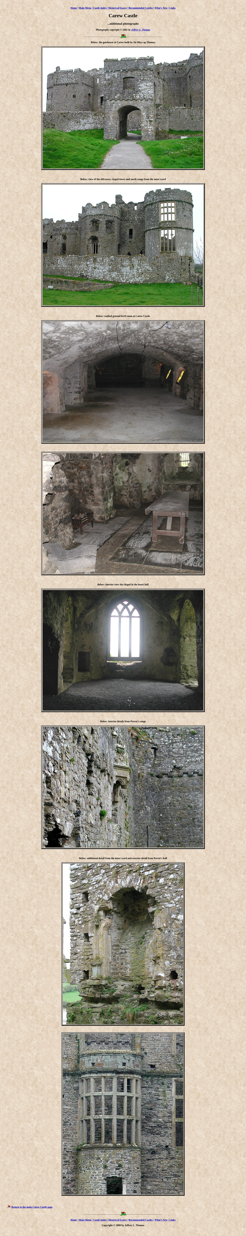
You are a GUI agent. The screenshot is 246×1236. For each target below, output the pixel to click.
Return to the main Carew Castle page (32, 1208)
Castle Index (100, 8)
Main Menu (85, 8)
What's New (161, 8)
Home (73, 8)
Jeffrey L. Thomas (140, 29)
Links (172, 8)
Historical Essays (117, 8)
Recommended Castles (140, 8)
